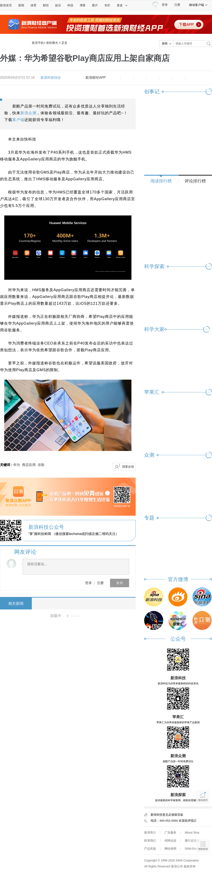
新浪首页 (6, 5)
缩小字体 (114, 77)
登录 (88, 583)
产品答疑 (150, 848)
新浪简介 (150, 832)
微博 (152, 77)
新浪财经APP (95, 77)
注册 (177, 4)
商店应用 (29, 465)
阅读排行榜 (161, 181)
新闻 (21, 5)
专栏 (107, 5)
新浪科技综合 (50, 77)
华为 (16, 465)
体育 (33, 5)
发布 (119, 583)
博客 (83, 5)
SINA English (193, 848)
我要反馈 (128, 466)
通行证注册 (192, 840)
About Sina (192, 832)
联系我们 (150, 840)
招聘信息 (170, 840)
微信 (165, 77)
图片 (95, 5)
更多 (122, 5)
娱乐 (58, 5)
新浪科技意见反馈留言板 (167, 814)
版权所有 (190, 866)
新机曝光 (52, 42)
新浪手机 (38, 42)
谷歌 (41, 465)
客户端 (18, 120)
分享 (178, 77)
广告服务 (170, 832)
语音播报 (203, 829)
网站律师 (170, 848)
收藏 (140, 77)
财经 (46, 5)
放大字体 (127, 77)
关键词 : (6, 465)
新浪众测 (28, 113)
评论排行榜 (195, 181)
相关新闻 (16, 603)
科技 (70, 5)
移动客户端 (198, 5)
